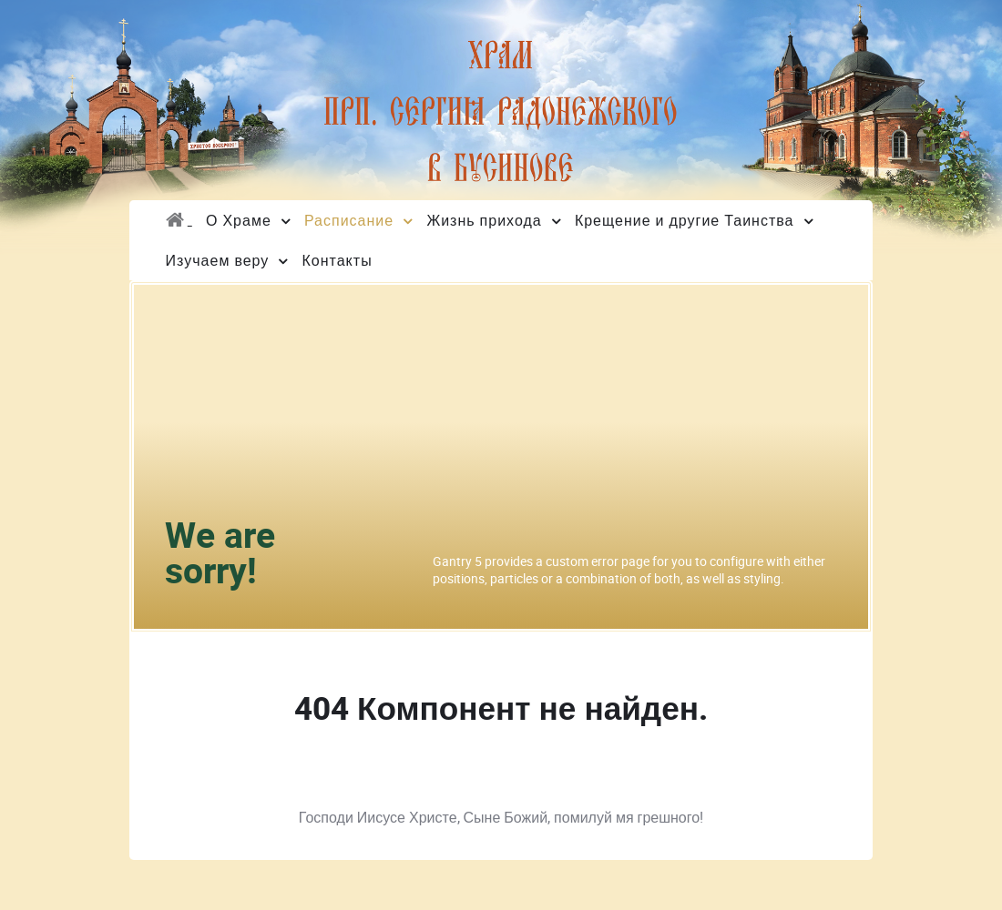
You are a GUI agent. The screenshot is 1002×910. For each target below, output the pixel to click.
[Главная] (178, 220)
